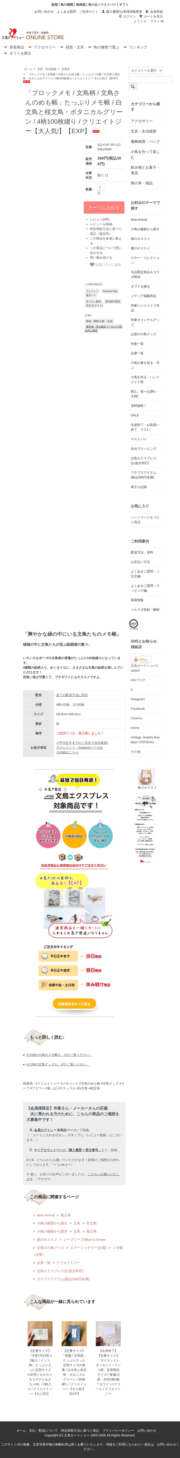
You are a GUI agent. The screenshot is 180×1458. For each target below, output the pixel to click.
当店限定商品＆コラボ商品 (145, 274)
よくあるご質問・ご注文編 (145, 574)
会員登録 (154, 11)
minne (135, 728)
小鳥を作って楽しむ (145, 154)
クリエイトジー (68, 1263)
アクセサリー (41, 47)
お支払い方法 (140, 562)
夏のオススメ (46, 1239)
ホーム (28, 69)
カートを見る (151, 16)
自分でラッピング (143, 448)
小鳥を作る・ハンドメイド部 (145, 379)
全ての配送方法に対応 (72, 695)
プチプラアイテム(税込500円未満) (62, 1279)
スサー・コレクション (145, 260)
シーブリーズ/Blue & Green (84, 1239)
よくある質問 (66, 11)
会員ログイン (43, 1130)
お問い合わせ (44, 11)
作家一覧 (137, 343)
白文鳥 (90, 1223)
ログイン (127, 16)
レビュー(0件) (100, 219)
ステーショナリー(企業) (88, 1248)
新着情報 (137, 600)
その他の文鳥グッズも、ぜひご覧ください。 (57, 1064)
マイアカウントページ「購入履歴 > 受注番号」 (67, 1150)
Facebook (138, 708)
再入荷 (65, 1215)
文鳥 (76, 1223)
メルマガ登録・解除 (145, 609)
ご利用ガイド (88, 11)
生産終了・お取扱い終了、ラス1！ (145, 427)
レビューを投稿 (101, 224)
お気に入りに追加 (105, 264)
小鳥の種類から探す (52, 1223)
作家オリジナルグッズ (145, 322)
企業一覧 (43, 1263)
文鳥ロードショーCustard (145, 665)
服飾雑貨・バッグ (145, 141)
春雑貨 (81, 4)
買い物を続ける (101, 257)
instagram (138, 699)
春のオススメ (140, 238)
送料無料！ (139, 406)
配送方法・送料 (142, 552)
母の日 (93, 4)
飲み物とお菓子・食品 (145, 170)
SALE (135, 415)
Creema (136, 718)
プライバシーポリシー (118, 1430)
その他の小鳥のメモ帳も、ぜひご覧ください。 (59, 1055)
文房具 (65, 69)
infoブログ (138, 680)
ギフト (124, 4)
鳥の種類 (67, 4)
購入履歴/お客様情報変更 (121, 11)
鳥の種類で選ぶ (103, 47)
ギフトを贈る (17, 53)
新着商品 (13, 47)
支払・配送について (43, 1430)
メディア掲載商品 (143, 296)
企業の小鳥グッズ (50, 1248)
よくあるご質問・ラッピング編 (145, 588)
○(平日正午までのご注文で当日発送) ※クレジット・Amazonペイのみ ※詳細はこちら (82, 747)
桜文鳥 (90, 1231)
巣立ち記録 (139, 487)
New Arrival (45, 1215)
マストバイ (108, 4)
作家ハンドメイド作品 (145, 308)
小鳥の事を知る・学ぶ (145, 365)
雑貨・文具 (71, 47)
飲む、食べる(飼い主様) (144, 394)
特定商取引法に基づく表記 (80, 1430)
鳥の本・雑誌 (142, 183)
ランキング (135, 47)
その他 (135, 751)
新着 (54, 4)
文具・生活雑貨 (46, 69)
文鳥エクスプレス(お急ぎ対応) (60, 1271)
